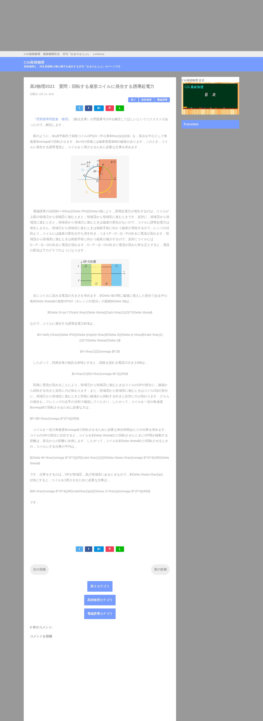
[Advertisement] (109, 25)
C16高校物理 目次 (193, 80)
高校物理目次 (51, 54)
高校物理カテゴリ (100, 600)
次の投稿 (39, 569)
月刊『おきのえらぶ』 (76, 54)
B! (99, 108)
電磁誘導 (162, 99)
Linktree (98, 54)
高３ (133, 99)
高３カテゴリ (99, 586)
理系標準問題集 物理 (52, 119)
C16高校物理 (32, 54)
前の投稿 (160, 569)
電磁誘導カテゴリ (100, 613)
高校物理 (146, 99)
